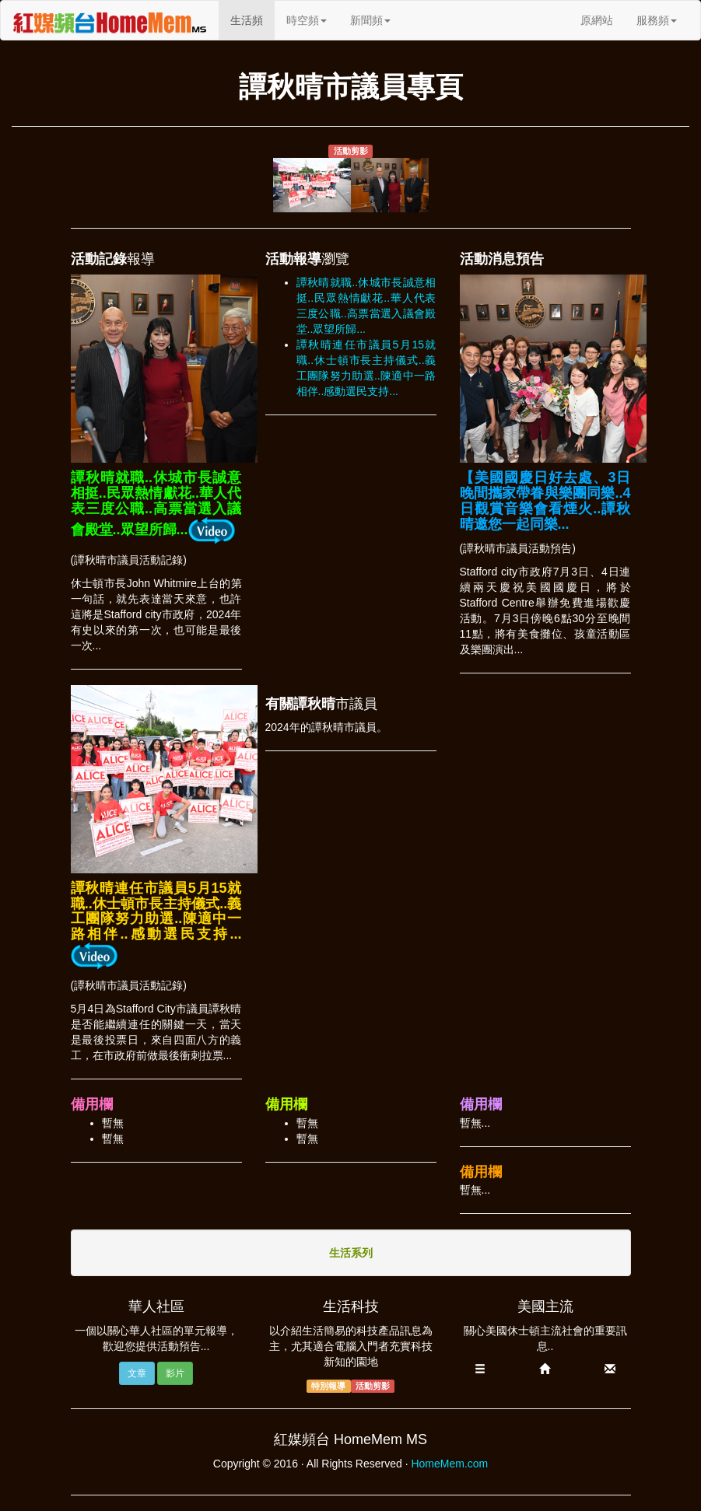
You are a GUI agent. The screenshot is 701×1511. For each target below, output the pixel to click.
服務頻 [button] (656, 20)
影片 (175, 1373)
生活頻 (252, 19)
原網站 (596, 20)
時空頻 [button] (306, 20)
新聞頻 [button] (370, 20)
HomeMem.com (449, 1463)
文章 (137, 1373)
